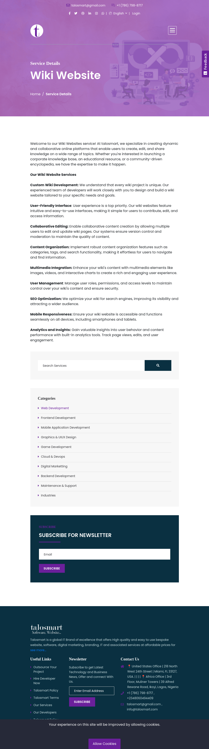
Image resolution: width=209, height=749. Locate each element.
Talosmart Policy (46, 690)
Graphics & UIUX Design (58, 437)
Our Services (43, 705)
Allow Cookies (104, 743)
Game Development (56, 447)
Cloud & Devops (53, 456)
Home (35, 94)
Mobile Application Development (65, 427)
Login (136, 13)
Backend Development (58, 476)
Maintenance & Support (59, 486)
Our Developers (45, 712)
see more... (38, 650)
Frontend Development (58, 418)
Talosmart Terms (46, 698)
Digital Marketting (54, 466)
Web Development (55, 408)
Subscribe (82, 702)
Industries (48, 495)
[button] (172, 30)
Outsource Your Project (45, 669)
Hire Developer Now (45, 680)
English (116, 13)
